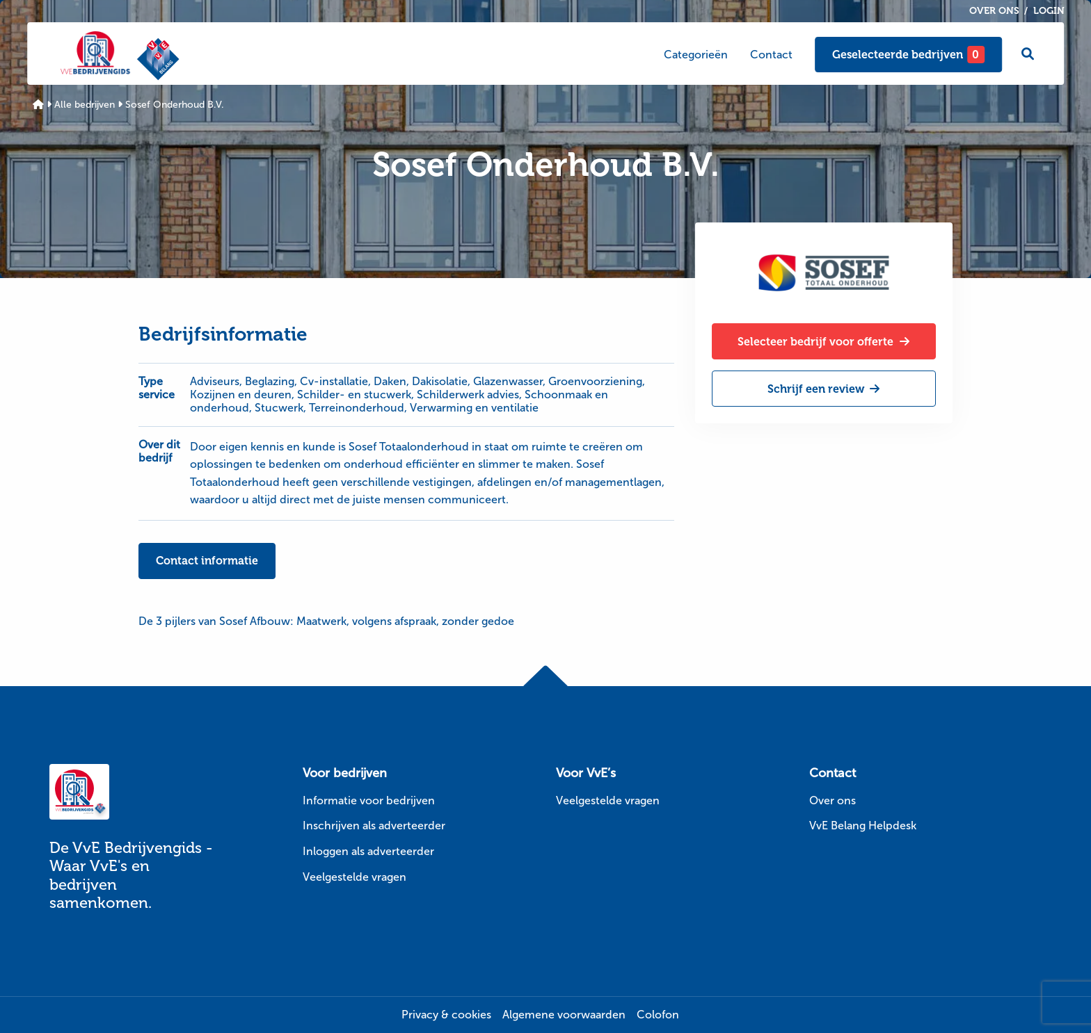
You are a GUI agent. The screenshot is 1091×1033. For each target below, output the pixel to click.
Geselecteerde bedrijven (908, 54)
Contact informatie (207, 560)
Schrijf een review (823, 389)
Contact (771, 54)
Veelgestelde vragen (354, 877)
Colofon (658, 1014)
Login (1049, 11)
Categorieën (696, 54)
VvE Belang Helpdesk (862, 825)
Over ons (994, 11)
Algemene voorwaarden (564, 1014)
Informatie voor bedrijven (369, 800)
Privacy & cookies (446, 1014)
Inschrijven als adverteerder (374, 825)
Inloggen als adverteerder (368, 851)
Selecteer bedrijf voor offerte (824, 341)
